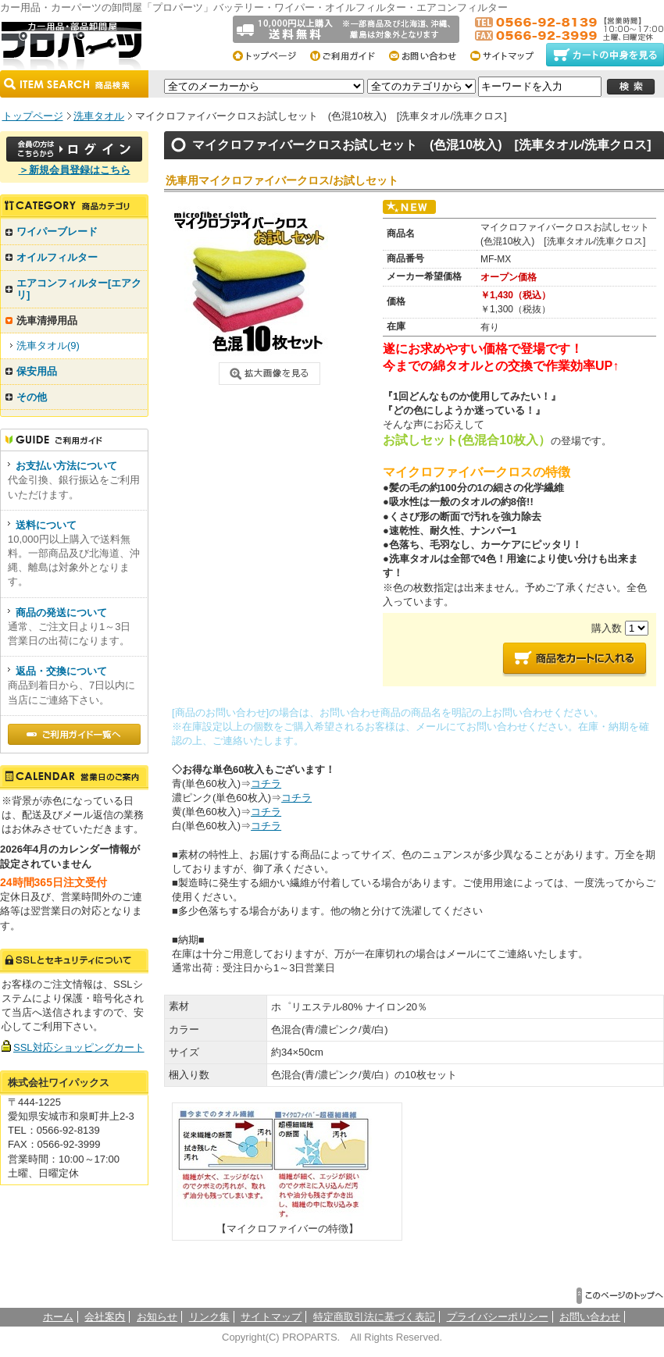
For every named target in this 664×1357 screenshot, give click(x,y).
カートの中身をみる (605, 54)
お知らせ (157, 1317)
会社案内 (104, 1317)
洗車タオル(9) (48, 345)
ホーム (58, 1317)
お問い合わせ (427, 54)
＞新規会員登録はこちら (74, 170)
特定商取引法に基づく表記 (374, 1317)
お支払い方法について (66, 466)
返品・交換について (61, 671)
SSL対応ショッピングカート (79, 1047)
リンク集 (209, 1317)
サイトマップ (506, 54)
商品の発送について (61, 612)
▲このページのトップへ (620, 1296)
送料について (46, 525)
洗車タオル (98, 116)
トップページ (269, 54)
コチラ (266, 783)
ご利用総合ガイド (348, 54)
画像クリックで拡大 (269, 373)
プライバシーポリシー (497, 1317)
